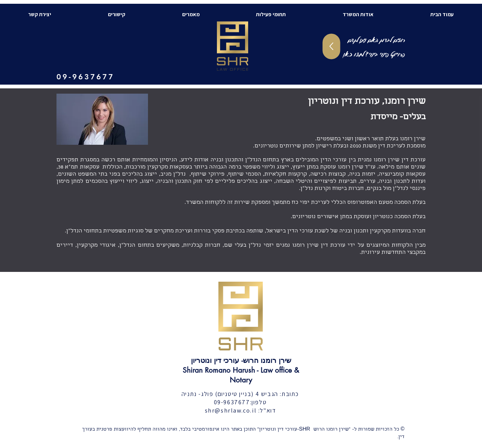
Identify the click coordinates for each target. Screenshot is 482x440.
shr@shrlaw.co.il (231, 410)
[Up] (331, 46)
